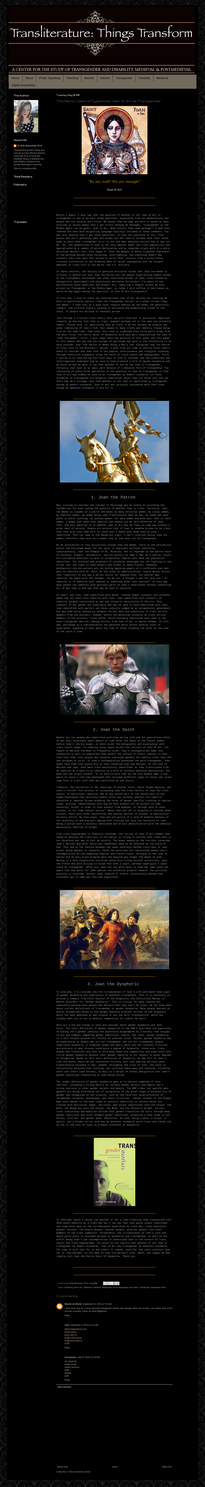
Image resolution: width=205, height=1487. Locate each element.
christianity (68, 1287)
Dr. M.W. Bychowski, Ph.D (29, 146)
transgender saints (158, 1287)
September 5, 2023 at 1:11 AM (84, 1325)
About (29, 78)
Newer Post (62, 1467)
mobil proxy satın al (73, 1341)
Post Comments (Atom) (79, 1472)
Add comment (64, 1387)
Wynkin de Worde (73, 1304)
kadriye (68, 1373)
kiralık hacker (71, 1364)
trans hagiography (120, 1287)
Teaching (72, 78)
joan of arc (78, 1287)
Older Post (167, 1467)
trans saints (133, 1287)
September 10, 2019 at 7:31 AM (97, 1304)
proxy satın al (71, 1335)
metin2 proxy (70, 1332)
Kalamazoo (88, 1287)
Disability (144, 78)
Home (15, 78)
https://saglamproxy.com (76, 1329)
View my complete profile (25, 168)
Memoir (89, 78)
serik (67, 1376)
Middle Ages (107, 1287)
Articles (105, 78)
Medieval (162, 78)
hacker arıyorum (72, 1367)
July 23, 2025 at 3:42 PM (88, 1357)
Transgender (124, 78)
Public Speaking (49, 78)
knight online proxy (73, 1338)
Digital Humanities (23, 85)
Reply (67, 1315)
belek (67, 1370)
